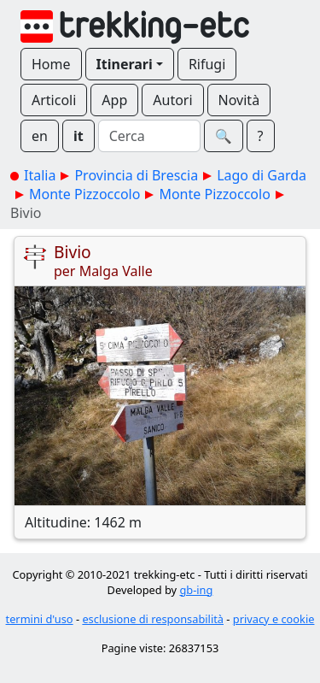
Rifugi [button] (207, 64)
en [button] (40, 136)
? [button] (261, 136)
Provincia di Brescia (136, 175)
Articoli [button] (54, 100)
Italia (39, 175)
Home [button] (51, 64)
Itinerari (124, 64)
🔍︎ (223, 136)
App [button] (114, 100)
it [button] (78, 136)
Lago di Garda (261, 175)
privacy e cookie (274, 619)
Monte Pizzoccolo (84, 194)
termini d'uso (39, 619)
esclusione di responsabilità (153, 619)
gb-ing (195, 590)
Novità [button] (239, 100)
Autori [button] (172, 100)
